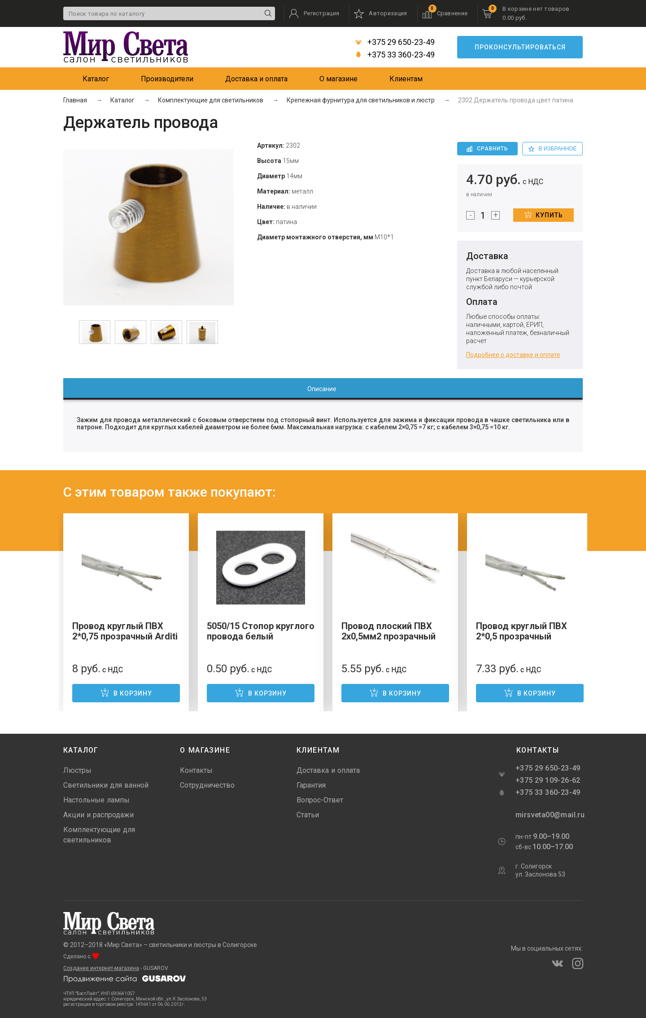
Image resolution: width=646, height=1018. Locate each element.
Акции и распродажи (98, 815)
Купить (543, 215)
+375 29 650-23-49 (395, 42)
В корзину (126, 692)
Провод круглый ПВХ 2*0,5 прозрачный (521, 631)
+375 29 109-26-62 (548, 780)
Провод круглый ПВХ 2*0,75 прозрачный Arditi (125, 631)
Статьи (308, 815)
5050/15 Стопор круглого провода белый (260, 631)
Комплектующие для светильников (99, 834)
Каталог (96, 79)
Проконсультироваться (520, 47)
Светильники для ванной (105, 785)
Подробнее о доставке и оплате (513, 354)
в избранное (552, 148)
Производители (167, 79)
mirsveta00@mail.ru (549, 815)
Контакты (196, 770)
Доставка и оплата (256, 79)
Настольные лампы (96, 800)
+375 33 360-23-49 (395, 55)
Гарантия (311, 785)
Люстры (77, 770)
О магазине (338, 79)
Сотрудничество (207, 785)
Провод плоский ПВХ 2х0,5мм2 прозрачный (388, 631)
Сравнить (487, 148)
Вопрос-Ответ (320, 800)
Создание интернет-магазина (101, 968)
